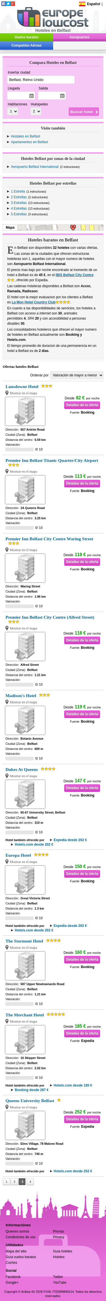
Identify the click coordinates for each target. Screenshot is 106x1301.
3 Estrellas (19, 203)
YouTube (59, 1283)
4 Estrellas (19, 208)
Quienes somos (17, 1231)
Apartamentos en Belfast (29, 142)
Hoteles (59, 1257)
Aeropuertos (80, 37)
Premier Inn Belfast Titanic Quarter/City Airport (51, 460)
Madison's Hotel (20, 695)
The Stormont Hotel (24, 941)
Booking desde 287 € (31, 1090)
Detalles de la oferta (82, 405)
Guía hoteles (62, 1251)
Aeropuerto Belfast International (35, 167)
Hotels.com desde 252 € (73, 1171)
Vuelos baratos (26, 37)
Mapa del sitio (16, 1251)
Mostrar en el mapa (23, 393)
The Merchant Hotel (24, 1014)
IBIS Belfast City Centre (75, 275)
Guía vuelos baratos (21, 1257)
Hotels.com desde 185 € (73, 1085)
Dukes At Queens (21, 769)
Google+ (12, 1283)
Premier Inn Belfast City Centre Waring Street (49, 538)
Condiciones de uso (20, 1237)
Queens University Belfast (29, 1100)
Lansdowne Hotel (21, 386)
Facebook (13, 1277)
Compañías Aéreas (27, 45)
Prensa (58, 1231)
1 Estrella (18, 191)
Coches (11, 1263)
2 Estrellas (19, 197)
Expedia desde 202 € (70, 840)
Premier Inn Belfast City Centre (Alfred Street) (49, 617)
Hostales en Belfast (25, 136)
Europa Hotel (18, 855)
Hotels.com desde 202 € (34, 845)
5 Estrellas (19, 214)
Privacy (58, 1237)
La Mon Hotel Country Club (33, 302)
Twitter (58, 1277)
